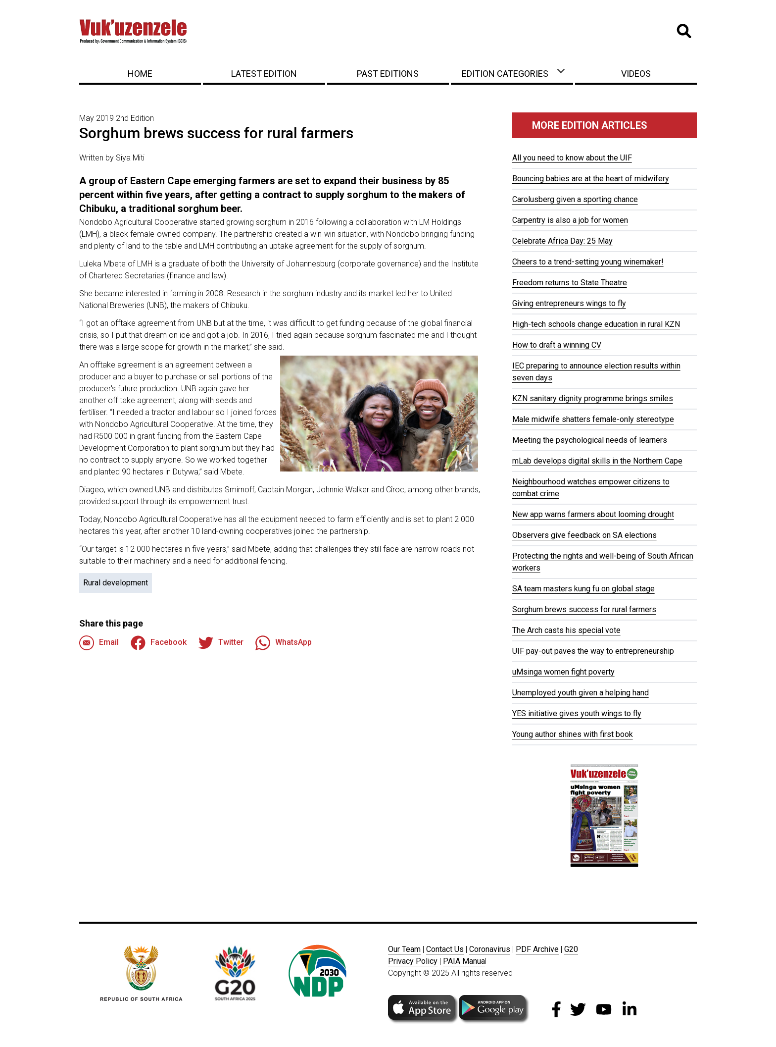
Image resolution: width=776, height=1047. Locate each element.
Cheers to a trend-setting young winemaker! (588, 261)
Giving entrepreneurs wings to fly (569, 303)
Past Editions (388, 73)
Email (99, 642)
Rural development (115, 582)
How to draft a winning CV (556, 345)
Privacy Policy (412, 961)
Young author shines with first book (572, 734)
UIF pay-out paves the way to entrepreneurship (593, 651)
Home (140, 73)
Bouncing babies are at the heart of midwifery (590, 178)
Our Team (404, 949)
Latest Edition (264, 73)
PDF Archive (537, 949)
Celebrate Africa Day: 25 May (562, 241)
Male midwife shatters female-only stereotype (593, 419)
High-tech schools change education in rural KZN (596, 324)
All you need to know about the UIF (572, 157)
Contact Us (445, 949)
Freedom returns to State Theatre (569, 282)
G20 (571, 949)
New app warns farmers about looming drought (593, 514)
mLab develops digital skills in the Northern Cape (597, 461)
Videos (636, 73)
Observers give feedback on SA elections (584, 535)
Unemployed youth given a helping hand (580, 692)
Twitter (220, 642)
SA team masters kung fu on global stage (583, 588)
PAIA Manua (464, 961)
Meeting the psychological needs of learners (589, 440)
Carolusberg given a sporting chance (575, 199)
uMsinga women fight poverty (563, 672)
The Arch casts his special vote (566, 630)
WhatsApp (283, 642)
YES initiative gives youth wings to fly (576, 713)
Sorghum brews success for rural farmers (584, 609)
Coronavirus (489, 949)
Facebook (159, 642)
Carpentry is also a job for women (570, 220)
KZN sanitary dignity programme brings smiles (592, 398)
